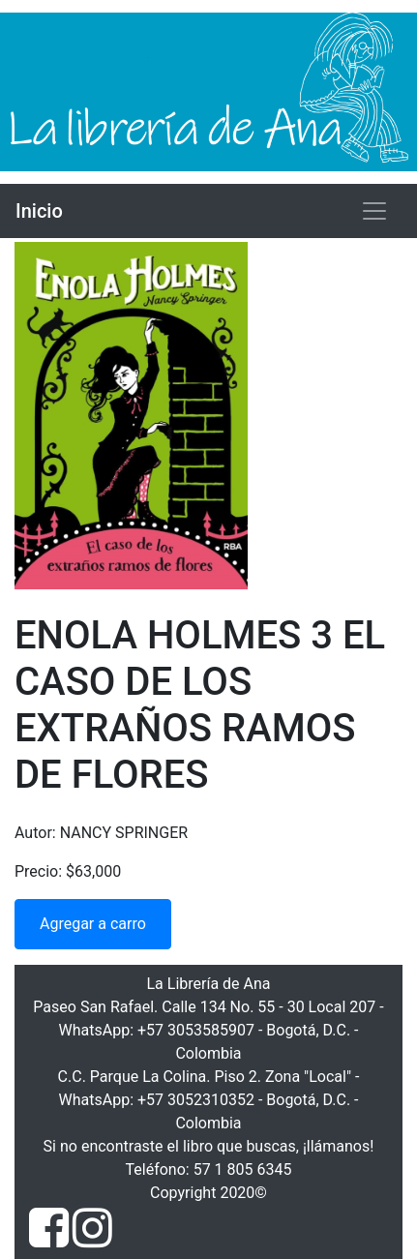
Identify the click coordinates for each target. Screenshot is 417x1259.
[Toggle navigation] (374, 211)
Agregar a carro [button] (93, 923)
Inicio (39, 211)
